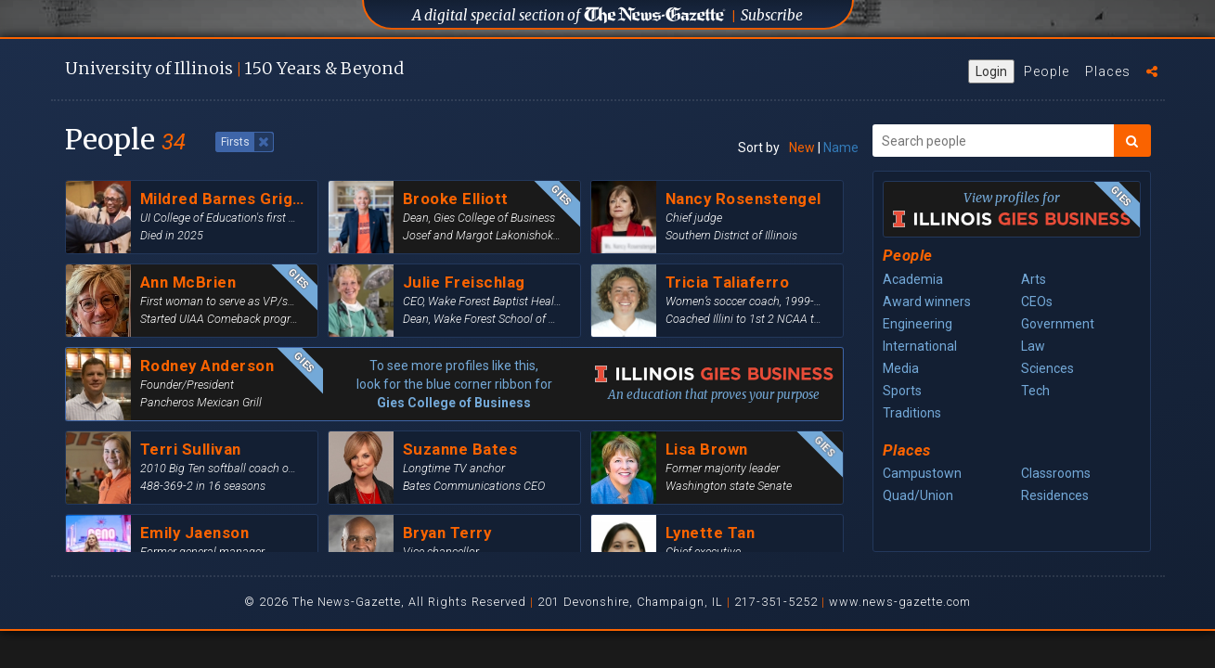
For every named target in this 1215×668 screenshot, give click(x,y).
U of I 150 (234, 68)
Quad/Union (918, 495)
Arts (1033, 279)
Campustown (922, 473)
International (920, 346)
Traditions (912, 412)
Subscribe (772, 15)
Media (901, 368)
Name (841, 147)
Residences (1055, 495)
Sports (902, 390)
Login (991, 71)
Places (1108, 71)
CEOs (1037, 301)
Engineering (917, 323)
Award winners (927, 301)
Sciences (1047, 368)
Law (1033, 346)
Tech (1035, 390)
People (1046, 71)
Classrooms (1056, 473)
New (802, 147)
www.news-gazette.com (900, 602)
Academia (913, 279)
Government (1057, 323)
